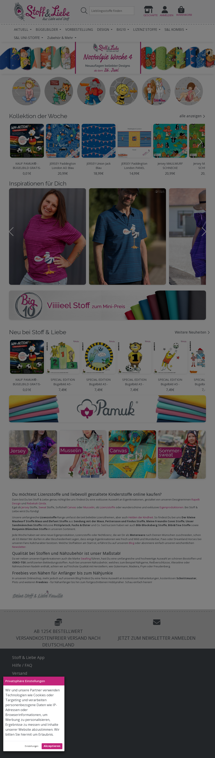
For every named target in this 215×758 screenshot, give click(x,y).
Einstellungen (31, 746)
